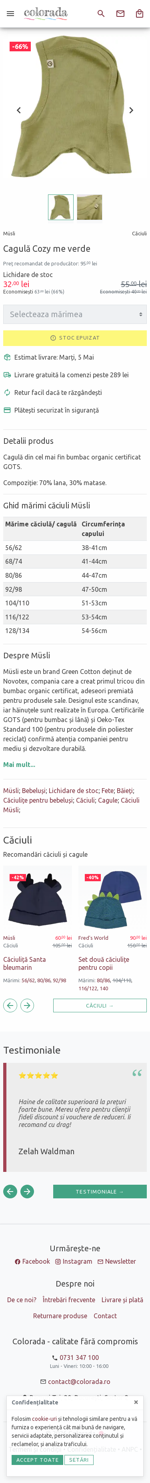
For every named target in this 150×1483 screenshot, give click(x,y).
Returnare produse (60, 1315)
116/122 (87, 988)
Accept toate (37, 1460)
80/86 (43, 980)
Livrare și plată (122, 1299)
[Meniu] (10, 13)
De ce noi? (21, 1299)
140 (104, 988)
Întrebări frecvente (69, 1299)
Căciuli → (100, 1005)
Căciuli (85, 800)
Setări (79, 1460)
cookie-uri (44, 1419)
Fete (108, 790)
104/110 (121, 980)
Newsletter (120, 1261)
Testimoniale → (100, 1191)
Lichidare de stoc (73, 790)
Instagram (77, 1261)
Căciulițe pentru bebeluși (38, 800)
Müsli (11, 790)
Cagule (108, 800)
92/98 (59, 980)
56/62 (28, 980)
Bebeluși (34, 790)
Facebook (36, 1261)
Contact (105, 1315)
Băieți (125, 790)
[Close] (136, 1402)
